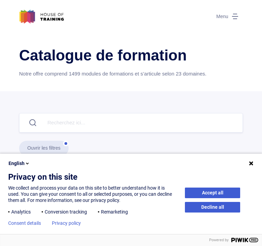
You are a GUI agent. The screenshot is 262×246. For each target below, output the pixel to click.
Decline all (212, 207)
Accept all (212, 192)
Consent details (24, 223)
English (19, 163)
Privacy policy (66, 223)
